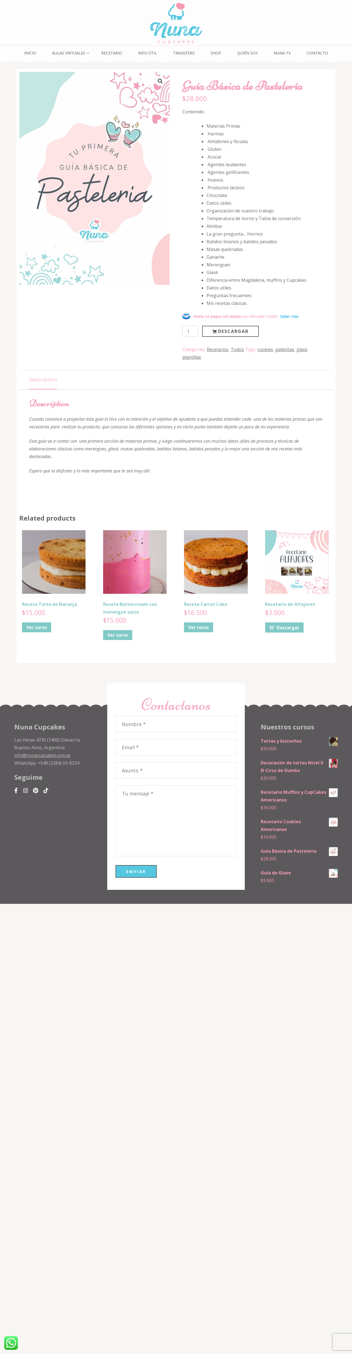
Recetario (111, 53)
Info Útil (147, 53)
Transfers (184, 53)
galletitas (284, 349)
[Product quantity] (190, 331)
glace (301, 349)
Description (43, 379)
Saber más (289, 316)
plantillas (191, 357)
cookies (265, 349)
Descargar (233, 331)
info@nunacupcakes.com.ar (42, 755)
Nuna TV (282, 53)
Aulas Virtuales (68, 53)
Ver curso (36, 627)
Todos (237, 349)
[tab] (43, 380)
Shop (216, 53)
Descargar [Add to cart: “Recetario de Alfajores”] (288, 628)
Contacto (317, 53)
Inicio (30, 53)
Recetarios (218, 349)
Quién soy (247, 53)
